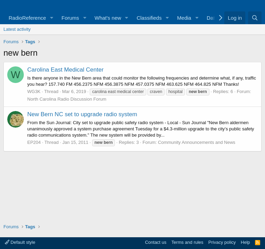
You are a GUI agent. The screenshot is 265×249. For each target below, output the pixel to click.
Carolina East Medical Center (65, 69)
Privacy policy (222, 242)
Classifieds (149, 18)
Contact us (155, 242)
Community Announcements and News (196, 142)
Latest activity (17, 29)
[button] (51, 17)
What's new (108, 18)
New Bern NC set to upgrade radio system (82, 114)
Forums (70, 18)
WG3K (33, 91)
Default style (20, 242)
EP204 (34, 142)
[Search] (255, 17)
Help (245, 242)
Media (184, 18)
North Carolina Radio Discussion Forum (66, 99)
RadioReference (27, 18)
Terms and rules (187, 242)
